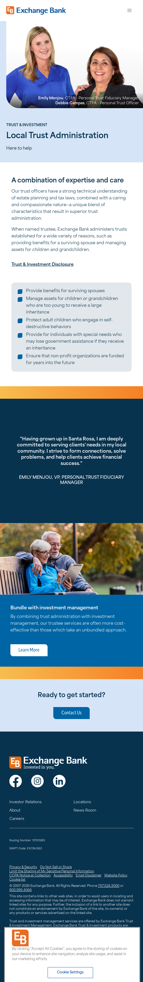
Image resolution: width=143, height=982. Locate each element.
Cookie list (17, 879)
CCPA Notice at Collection (30, 875)
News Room (85, 811)
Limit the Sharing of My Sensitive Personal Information (51, 871)
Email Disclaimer (88, 875)
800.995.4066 (20, 890)
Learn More (29, 650)
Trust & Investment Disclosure (42, 265)
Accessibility (63, 875)
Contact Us (71, 713)
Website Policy (115, 875)
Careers (16, 819)
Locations (82, 802)
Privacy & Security (23, 867)
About (14, 811)
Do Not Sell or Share (56, 867)
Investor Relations (25, 802)
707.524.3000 (108, 886)
